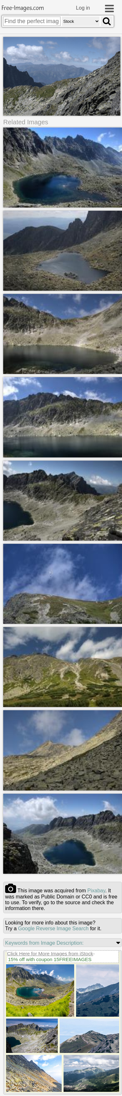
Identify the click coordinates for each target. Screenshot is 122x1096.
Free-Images (23, 8)
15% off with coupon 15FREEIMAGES (50, 956)
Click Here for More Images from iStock (50, 950)
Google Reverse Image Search (53, 925)
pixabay (96, 887)
